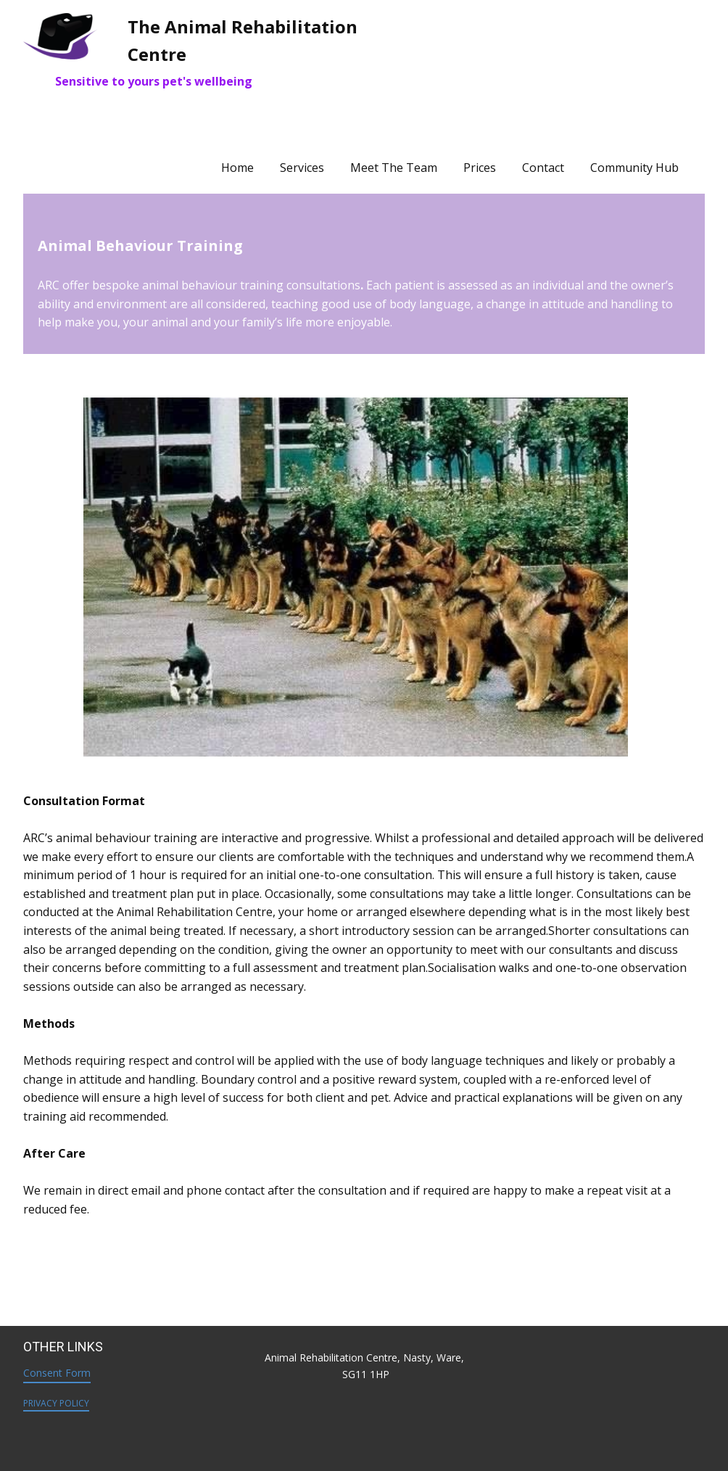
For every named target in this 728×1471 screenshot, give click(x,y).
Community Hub (634, 168)
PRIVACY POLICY (56, 1403)
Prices (479, 168)
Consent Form (57, 1373)
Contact (543, 168)
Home (237, 168)
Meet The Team (393, 168)
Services (302, 168)
